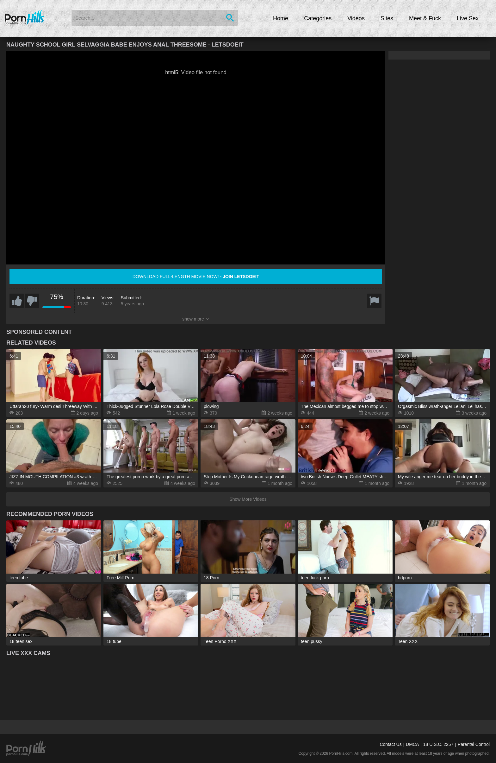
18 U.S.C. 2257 (438, 744)
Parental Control (474, 744)
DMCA (412, 744)
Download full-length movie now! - (196, 276)
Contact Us (390, 744)
